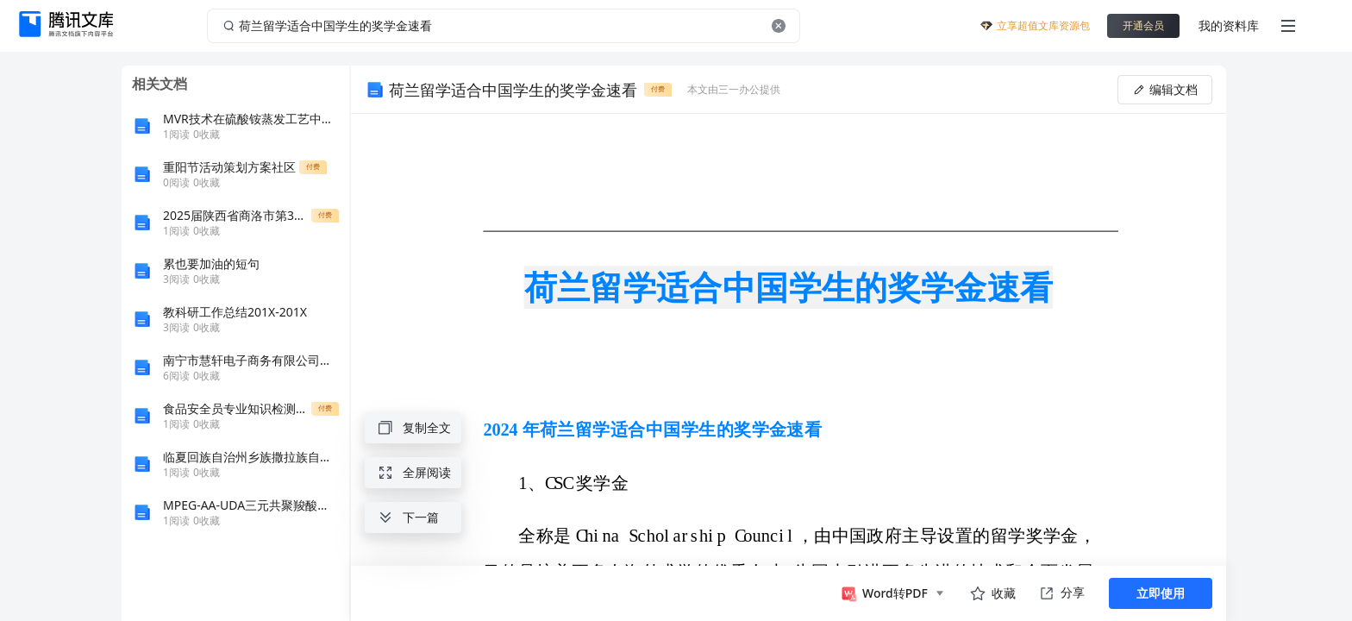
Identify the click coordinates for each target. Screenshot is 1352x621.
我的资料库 (1229, 25)
